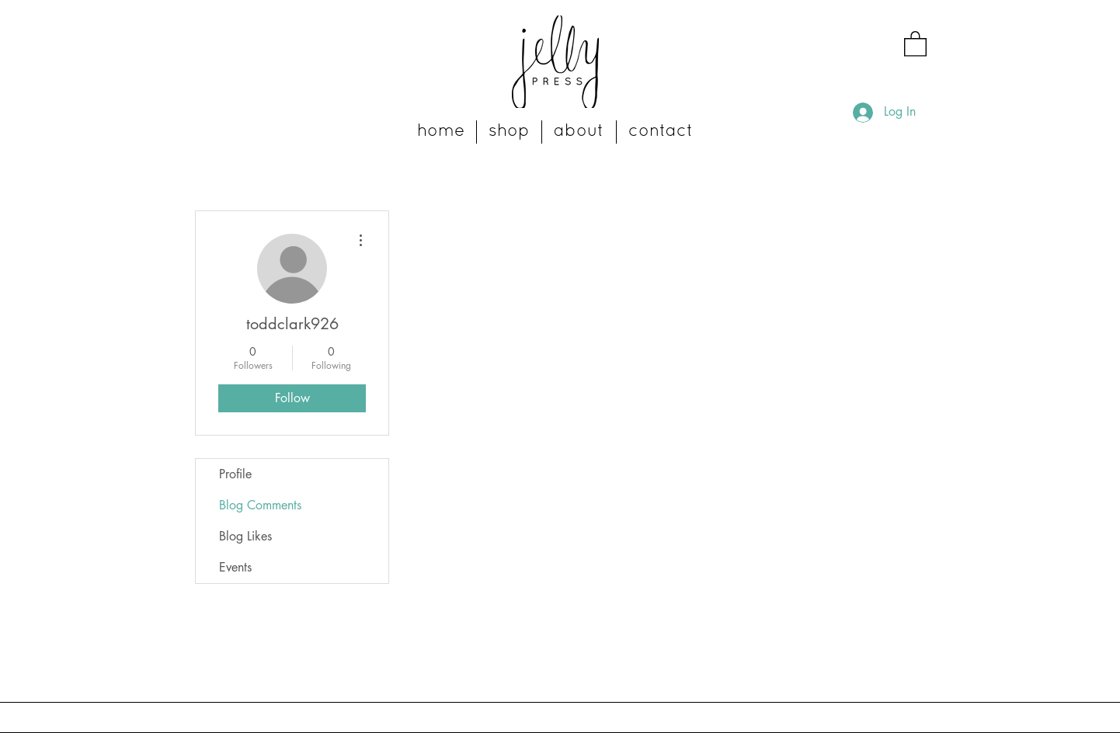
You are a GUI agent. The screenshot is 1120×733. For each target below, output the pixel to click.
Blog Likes (245, 536)
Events (235, 567)
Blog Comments (260, 505)
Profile (235, 474)
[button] (915, 43)
